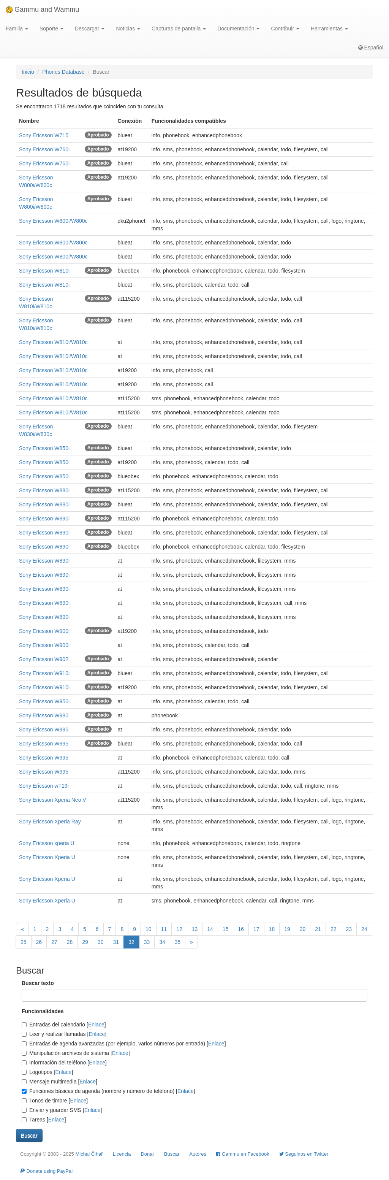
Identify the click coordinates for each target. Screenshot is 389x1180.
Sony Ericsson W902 (43, 659)
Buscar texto (38, 983)
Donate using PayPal (46, 1171)
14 (210, 929)
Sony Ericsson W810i (44, 271)
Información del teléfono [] (64, 1062)
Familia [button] (17, 28)
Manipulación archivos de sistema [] (76, 1053)
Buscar (171, 1154)
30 (101, 942)
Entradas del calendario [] (64, 1024)
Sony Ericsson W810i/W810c (53, 342)
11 (164, 929)
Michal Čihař (89, 1154)
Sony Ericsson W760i (44, 149)
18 (272, 929)
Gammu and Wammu (42, 9)
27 (54, 942)
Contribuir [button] (285, 28)
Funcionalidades (42, 1011)
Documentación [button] (238, 28)
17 (256, 929)
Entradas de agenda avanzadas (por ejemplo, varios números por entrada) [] (124, 1043)
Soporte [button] (51, 28)
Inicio (28, 72)
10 (148, 929)
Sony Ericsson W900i (44, 631)
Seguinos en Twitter (304, 1154)
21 (318, 929)
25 (24, 942)
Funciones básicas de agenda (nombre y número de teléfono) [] (108, 1091)
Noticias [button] (128, 28)
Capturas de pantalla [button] (179, 28)
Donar (147, 1154)
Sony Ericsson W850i (44, 448)
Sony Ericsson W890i (44, 518)
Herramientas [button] (329, 28)
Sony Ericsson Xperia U (47, 857)
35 (178, 942)
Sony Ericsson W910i (44, 673)
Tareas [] (44, 1120)
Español (370, 47)
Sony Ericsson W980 (43, 715)
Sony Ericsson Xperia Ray (50, 821)
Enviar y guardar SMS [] (62, 1110)
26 (39, 942)
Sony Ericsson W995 (43, 729)
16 (241, 929)
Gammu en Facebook (242, 1154)
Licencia (122, 1154)
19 (287, 929)
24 (364, 929)
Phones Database (63, 72)
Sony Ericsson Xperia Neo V (52, 800)
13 (195, 929)
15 (226, 929)
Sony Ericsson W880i (44, 490)
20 (303, 929)
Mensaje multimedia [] (59, 1081)
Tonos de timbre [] (55, 1101)
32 (131, 942)
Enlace (96, 1024)
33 (147, 942)
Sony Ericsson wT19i (44, 786)
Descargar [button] (89, 28)
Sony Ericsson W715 (43, 135)
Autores (197, 1154)
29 (85, 942)
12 (179, 929)
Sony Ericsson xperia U (46, 843)
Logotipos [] (47, 1072)
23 (349, 929)
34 (162, 942)
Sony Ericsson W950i (44, 701)
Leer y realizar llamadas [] (64, 1034)
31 (116, 942)
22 (333, 929)
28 (70, 942)
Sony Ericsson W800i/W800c (53, 221)
